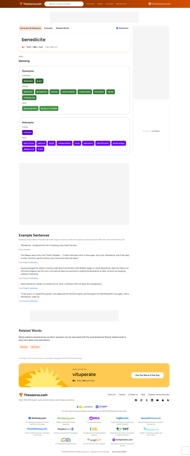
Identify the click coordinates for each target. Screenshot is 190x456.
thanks (110, 92)
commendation (68, 92)
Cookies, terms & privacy (158, 394)
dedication (28, 81)
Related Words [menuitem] (62, 28)
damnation (88, 143)
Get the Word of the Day (147, 375)
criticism (27, 132)
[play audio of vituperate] (73, 380)
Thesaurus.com (31, 4)
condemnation (64, 143)
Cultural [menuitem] (109, 4)
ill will (40, 149)
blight (51, 143)
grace (39, 81)
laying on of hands (49, 108)
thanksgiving (29, 97)
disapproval (29, 149)
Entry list (112, 394)
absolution (28, 92)
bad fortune (29, 143)
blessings (35, 347)
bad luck (41, 143)
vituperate (84, 374)
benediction (42, 92)
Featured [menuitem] (90, 4)
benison (54, 92)
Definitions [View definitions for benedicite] (123, 28)
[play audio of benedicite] (23, 47)
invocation (99, 92)
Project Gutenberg (30, 262)
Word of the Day (79, 369)
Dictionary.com (159, 3)
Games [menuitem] (100, 4)
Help (143, 394)
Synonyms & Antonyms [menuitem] (30, 28)
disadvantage (119, 143)
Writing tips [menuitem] (121, 4)
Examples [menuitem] (48, 28)
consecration (85, 92)
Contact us (133, 394)
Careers (122, 394)
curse (77, 143)
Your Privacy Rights (119, 452)
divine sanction (30, 108)
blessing (23, 347)
